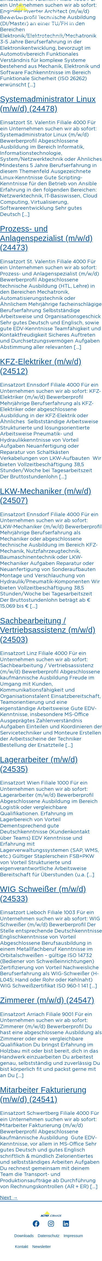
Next (9, 1198)
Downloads (24, 1236)
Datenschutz (49, 1236)
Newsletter (41, 1246)
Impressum (73, 1236)
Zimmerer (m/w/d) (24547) (47, 1000)
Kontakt (21, 1246)
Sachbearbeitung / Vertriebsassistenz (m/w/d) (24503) (47, 630)
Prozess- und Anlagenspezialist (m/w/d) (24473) (46, 238)
